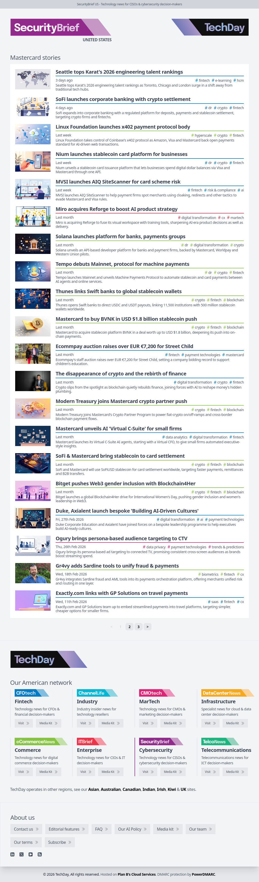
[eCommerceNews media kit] (48, 772)
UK (183, 789)
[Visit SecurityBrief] (148, 772)
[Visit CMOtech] (148, 723)
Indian (149, 789)
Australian (111, 789)
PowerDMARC (203, 874)
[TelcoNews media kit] (235, 772)
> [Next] (148, 626)
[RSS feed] (40, 854)
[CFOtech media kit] (48, 723)
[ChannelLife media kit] (110, 723)
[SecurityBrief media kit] (173, 772)
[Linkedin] (12, 854)
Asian (93, 789)
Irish (161, 789)
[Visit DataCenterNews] (210, 723)
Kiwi (172, 789)
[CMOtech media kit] (173, 723)
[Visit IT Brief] (86, 772)
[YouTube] (31, 854)
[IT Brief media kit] (110, 772)
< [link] (112, 626)
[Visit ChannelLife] (86, 723)
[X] (21, 854)
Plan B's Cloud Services (137, 874)
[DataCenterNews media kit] (235, 723)
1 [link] (120, 626)
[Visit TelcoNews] (210, 772)
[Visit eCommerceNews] (24, 772)
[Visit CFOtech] (24, 723)
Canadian (132, 789)
